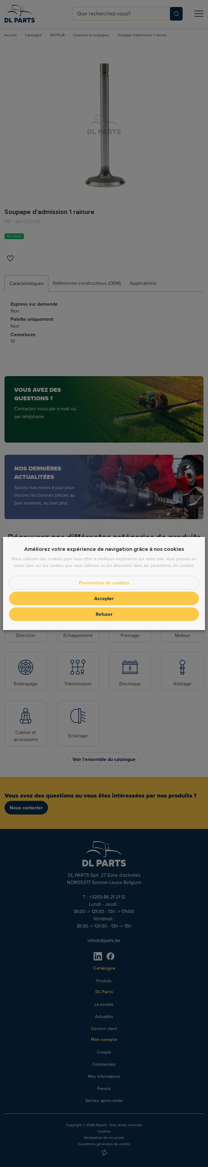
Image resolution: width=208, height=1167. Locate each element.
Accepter (104, 598)
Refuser (104, 614)
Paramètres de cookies (104, 582)
